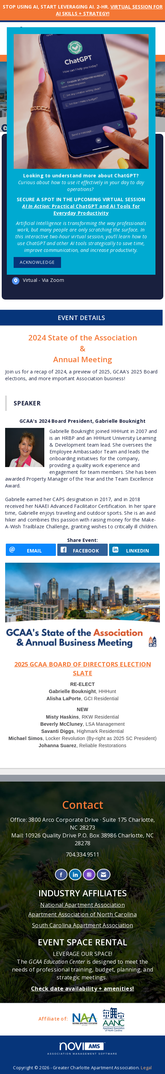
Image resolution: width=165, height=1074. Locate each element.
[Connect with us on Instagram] (89, 875)
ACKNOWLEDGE (37, 262)
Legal (146, 1068)
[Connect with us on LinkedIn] (75, 875)
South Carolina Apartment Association (82, 925)
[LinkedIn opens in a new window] (134, 550)
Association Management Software (82, 1048)
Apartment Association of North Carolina (82, 914)
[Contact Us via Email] (103, 875)
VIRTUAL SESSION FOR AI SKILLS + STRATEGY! (109, 10)
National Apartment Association (82, 905)
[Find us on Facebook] (61, 875)
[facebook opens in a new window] (82, 550)
